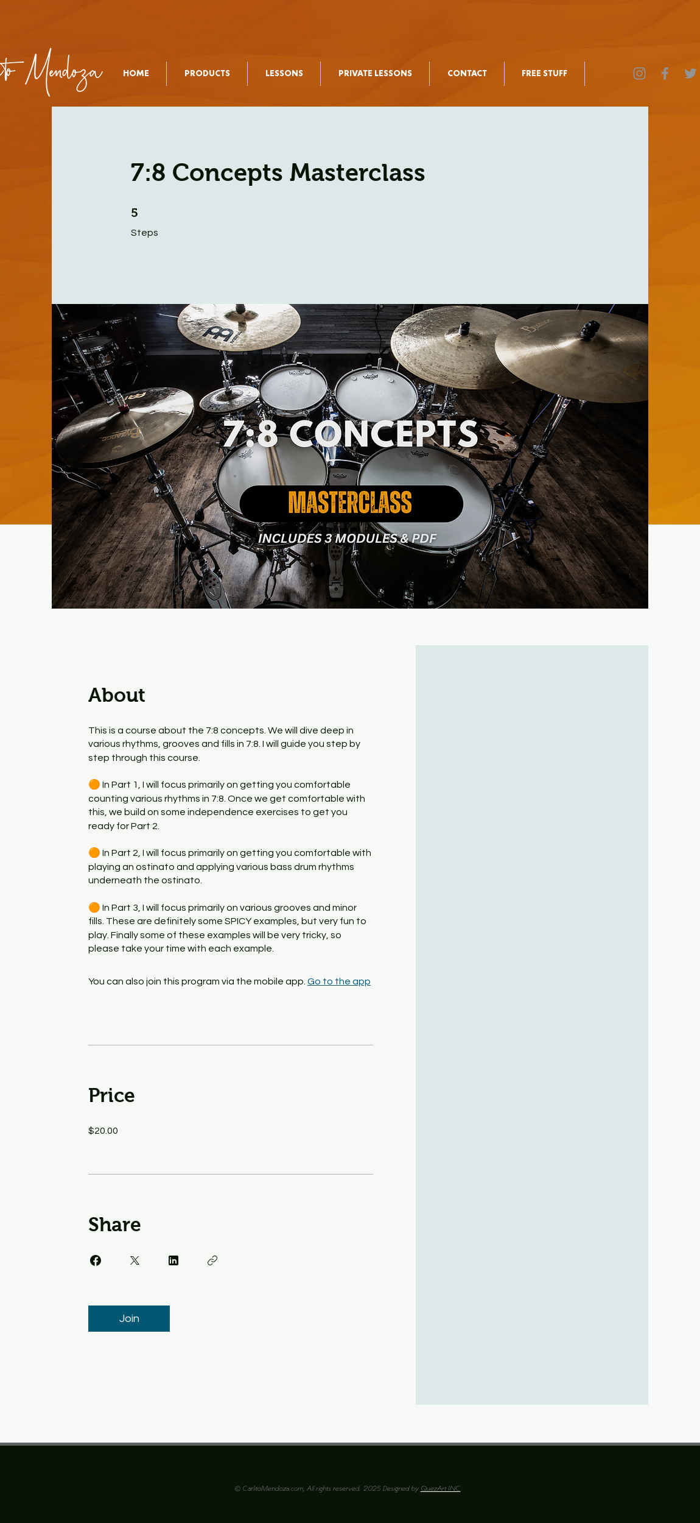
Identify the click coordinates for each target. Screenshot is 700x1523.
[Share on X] (134, 1260)
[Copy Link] (212, 1260)
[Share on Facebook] (95, 1260)
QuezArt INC (441, 1489)
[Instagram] (639, 73)
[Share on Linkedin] (173, 1260)
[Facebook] (665, 73)
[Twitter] (690, 73)
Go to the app (339, 981)
